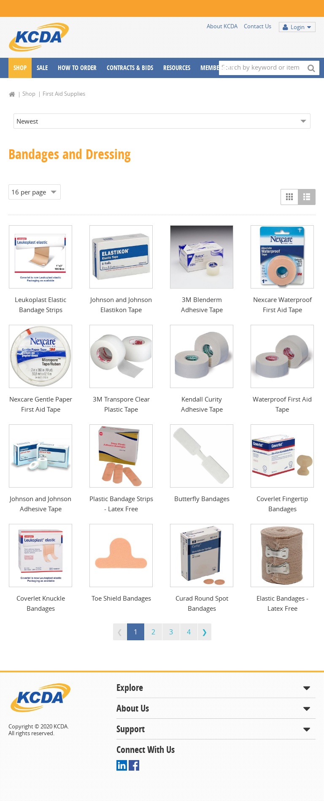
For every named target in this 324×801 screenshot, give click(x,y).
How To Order (77, 67)
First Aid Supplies (64, 93)
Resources (176, 67)
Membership (217, 67)
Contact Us (257, 26)
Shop (20, 67)
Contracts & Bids (130, 67)
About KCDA (222, 26)
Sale (42, 67)
